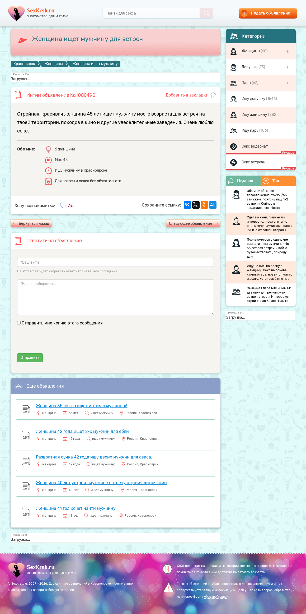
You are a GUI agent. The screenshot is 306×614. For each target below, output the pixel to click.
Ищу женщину (255, 114)
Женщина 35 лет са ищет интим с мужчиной (82, 405)
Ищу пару (250, 130)
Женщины (251, 51)
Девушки (250, 67)
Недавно (240, 181)
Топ (271, 181)
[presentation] (57, 343)
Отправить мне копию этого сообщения (62, 323)
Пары (247, 83)
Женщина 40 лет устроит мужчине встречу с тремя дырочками (101, 482)
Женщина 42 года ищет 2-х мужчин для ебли (82, 431)
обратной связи (216, 596)
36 (71, 205)
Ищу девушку (254, 99)
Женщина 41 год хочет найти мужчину (76, 508)
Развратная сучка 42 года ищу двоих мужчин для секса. (94, 457)
